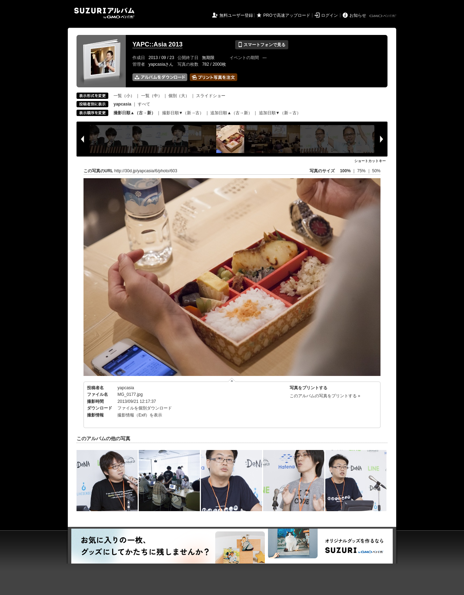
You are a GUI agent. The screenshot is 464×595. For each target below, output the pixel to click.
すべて (144, 104)
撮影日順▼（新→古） (183, 112)
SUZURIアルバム (104, 13)
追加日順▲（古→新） (231, 112)
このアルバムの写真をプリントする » (325, 395)
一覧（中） (151, 95)
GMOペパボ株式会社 (383, 16)
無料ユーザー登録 (236, 15)
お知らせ (357, 15)
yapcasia (125, 387)
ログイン (329, 15)
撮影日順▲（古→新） (134, 112)
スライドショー (210, 95)
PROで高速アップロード (286, 15)
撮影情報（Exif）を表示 (139, 415)
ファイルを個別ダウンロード (144, 408)
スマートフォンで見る (261, 44)
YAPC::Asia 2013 (157, 44)
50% (376, 170)
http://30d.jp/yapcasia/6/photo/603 (145, 170)
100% (345, 170)
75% (362, 170)
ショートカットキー (370, 161)
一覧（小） (124, 95)
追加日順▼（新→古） (280, 112)
